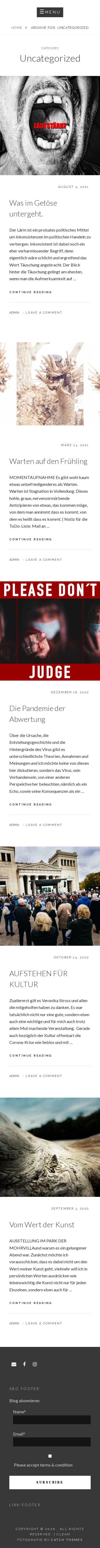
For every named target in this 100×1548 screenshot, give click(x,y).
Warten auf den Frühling (48, 460)
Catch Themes (67, 1540)
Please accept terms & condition (43, 1464)
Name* (52, 1416)
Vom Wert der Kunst (42, 1224)
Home (17, 28)
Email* (52, 1438)
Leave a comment (44, 312)
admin (14, 312)
